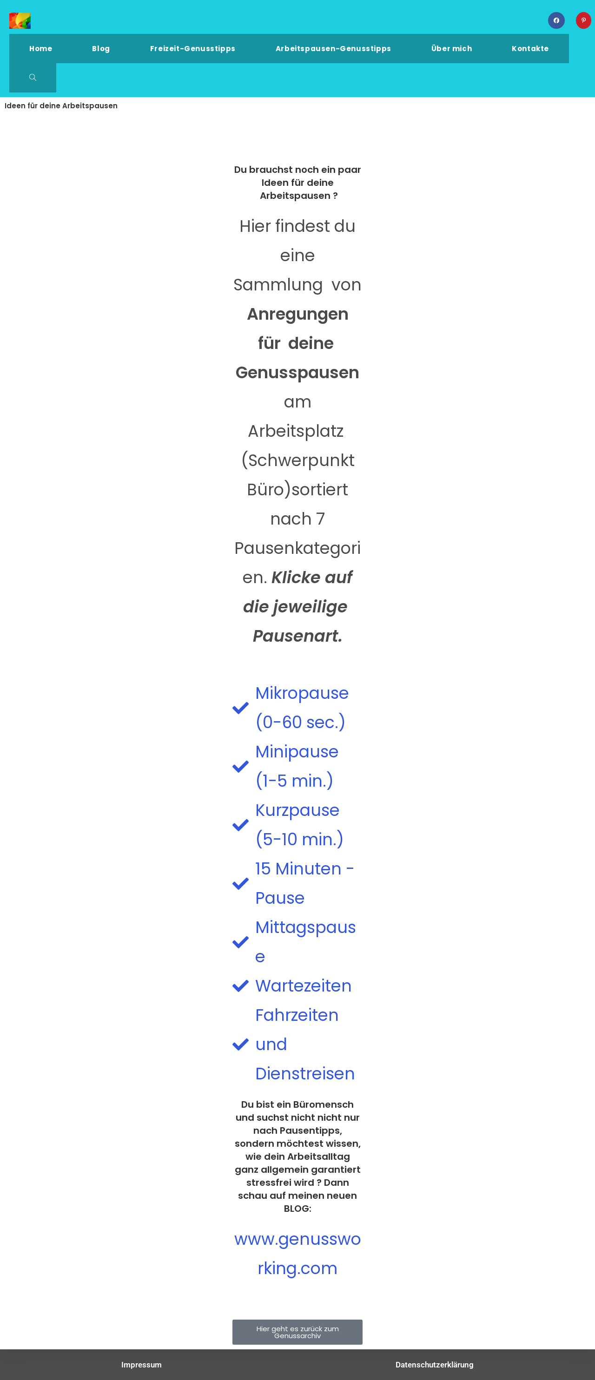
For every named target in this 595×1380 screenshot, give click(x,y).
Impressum (141, 1364)
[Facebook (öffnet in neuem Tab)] (556, 20)
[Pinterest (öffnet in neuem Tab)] (583, 20)
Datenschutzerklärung (435, 1364)
